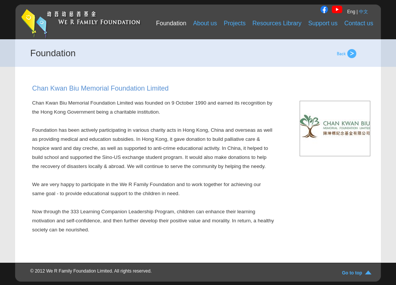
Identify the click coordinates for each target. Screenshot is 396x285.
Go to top (353, 273)
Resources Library (277, 23)
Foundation (171, 23)
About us (205, 23)
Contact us (358, 23)
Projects (235, 23)
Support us (322, 23)
